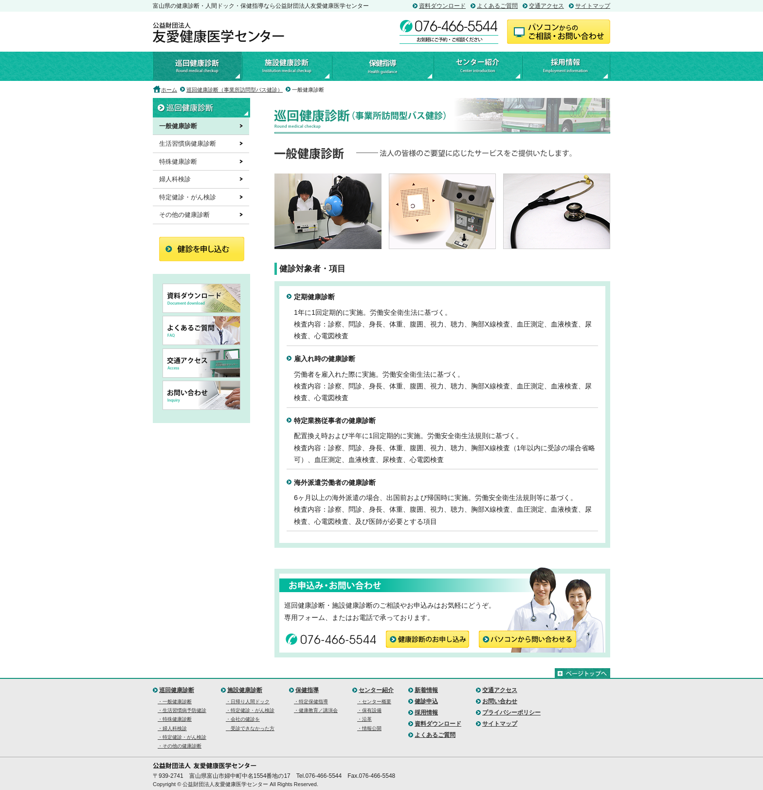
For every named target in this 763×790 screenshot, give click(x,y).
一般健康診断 (178, 126)
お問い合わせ (499, 701)
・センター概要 (374, 701)
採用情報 (566, 66)
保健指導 (382, 66)
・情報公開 (369, 728)
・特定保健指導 (311, 701)
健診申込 (426, 701)
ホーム (169, 90)
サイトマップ (592, 5)
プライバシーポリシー (511, 712)
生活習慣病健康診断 (187, 143)
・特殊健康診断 (175, 719)
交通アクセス (546, 5)
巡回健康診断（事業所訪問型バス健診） (234, 90)
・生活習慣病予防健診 (182, 710)
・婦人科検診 (172, 728)
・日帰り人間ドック (248, 701)
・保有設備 (369, 710)
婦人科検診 (175, 179)
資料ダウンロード (442, 5)
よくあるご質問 (497, 5)
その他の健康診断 (184, 214)
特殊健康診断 (178, 161)
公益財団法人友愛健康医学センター (218, 32)
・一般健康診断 (175, 701)
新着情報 (426, 690)
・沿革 (364, 719)
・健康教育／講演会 (316, 710)
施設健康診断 (286, 66)
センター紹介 (477, 66)
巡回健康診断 (197, 66)
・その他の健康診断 (179, 746)
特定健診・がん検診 (187, 197)
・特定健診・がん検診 (182, 737)
